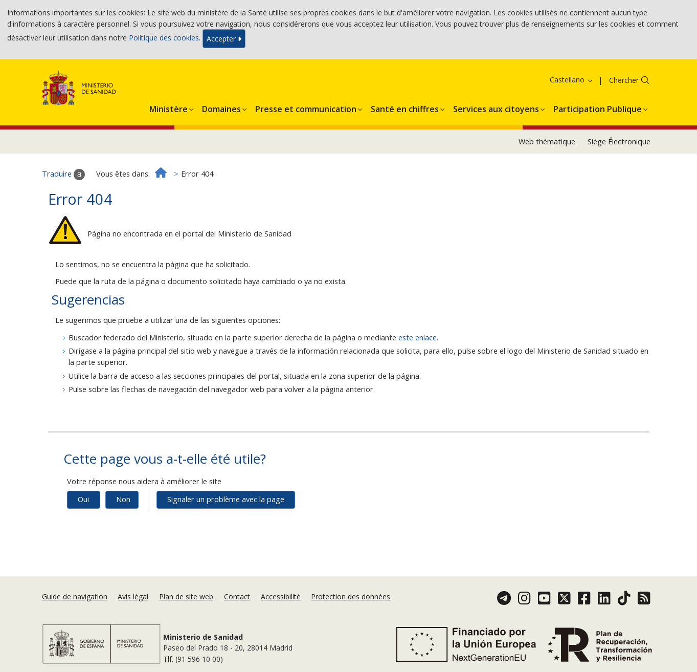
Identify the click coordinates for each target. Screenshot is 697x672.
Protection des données (350, 596)
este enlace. (418, 337)
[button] (168, 107)
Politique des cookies (164, 37)
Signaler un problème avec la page (225, 499)
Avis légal (133, 596)
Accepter (224, 39)
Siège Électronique (619, 141)
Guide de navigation (74, 596)
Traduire (63, 174)
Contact (237, 596)
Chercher (624, 80)
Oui (83, 499)
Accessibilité (281, 596)
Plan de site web (186, 596)
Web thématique (547, 141)
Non (123, 499)
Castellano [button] (572, 79)
